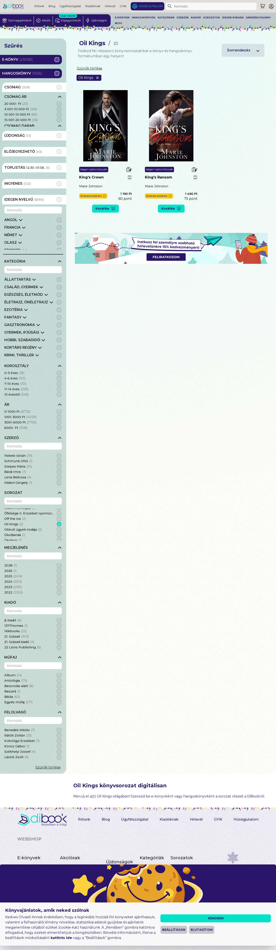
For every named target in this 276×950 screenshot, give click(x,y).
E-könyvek (122, 17)
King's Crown (91, 177)
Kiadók (196, 17)
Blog (52, 6)
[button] (93, 196)
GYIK (123, 6)
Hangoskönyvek (143, 17)
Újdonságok (119, 861)
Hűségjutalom (151, 6)
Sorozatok (211, 17)
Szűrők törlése (48, 767)
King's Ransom (158, 177)
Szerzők (183, 17)
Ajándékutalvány (258, 17)
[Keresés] (169, 6)
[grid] (33, 110)
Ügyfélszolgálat (70, 6)
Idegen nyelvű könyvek (93, 169)
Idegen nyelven (233, 17)
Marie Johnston (90, 186)
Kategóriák (166, 17)
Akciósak (70, 857)
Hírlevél (110, 6)
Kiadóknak (92, 6)
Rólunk (39, 6)
